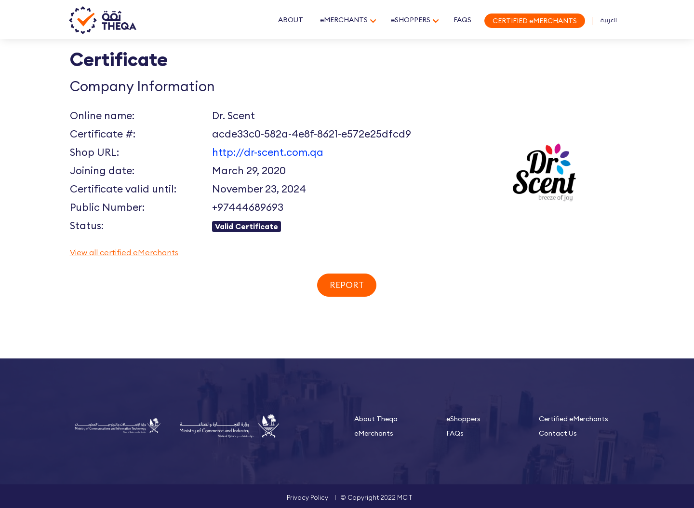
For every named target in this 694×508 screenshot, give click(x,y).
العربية (609, 20)
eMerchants (373, 433)
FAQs (455, 433)
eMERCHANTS (344, 19)
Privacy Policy (307, 497)
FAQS (462, 19)
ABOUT (290, 19)
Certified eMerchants (573, 418)
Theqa (102, 20)
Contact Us (558, 433)
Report (347, 284)
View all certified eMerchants (124, 252)
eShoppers (463, 418)
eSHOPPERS (410, 19)
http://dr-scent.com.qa (267, 152)
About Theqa (376, 418)
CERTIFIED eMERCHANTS (535, 20)
